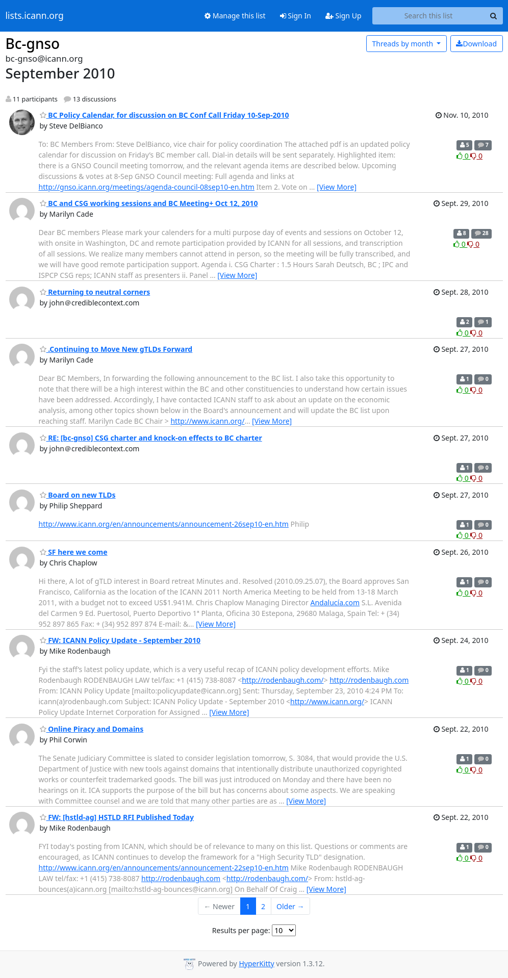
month (403, 43)
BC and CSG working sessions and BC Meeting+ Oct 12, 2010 (149, 203)
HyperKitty (256, 963)
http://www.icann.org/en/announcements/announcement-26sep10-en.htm (164, 524)
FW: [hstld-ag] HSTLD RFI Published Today (117, 817)
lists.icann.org (35, 16)
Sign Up (343, 15)
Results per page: (241, 930)
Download (476, 43)
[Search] (494, 15)
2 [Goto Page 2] (263, 906)
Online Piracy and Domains (92, 729)
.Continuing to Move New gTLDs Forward (116, 349)
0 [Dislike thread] (476, 156)
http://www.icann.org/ (207, 421)
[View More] (337, 187)
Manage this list (235, 15)
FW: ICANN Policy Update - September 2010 (120, 640)
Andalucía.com (335, 602)
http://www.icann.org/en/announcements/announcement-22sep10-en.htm (164, 867)
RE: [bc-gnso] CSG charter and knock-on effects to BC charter (151, 438)
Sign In (295, 15)
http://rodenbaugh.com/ (282, 680)
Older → (290, 906)
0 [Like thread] (463, 156)
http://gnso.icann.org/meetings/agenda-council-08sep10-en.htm (147, 187)
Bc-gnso (33, 43)
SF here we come (74, 552)
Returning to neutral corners (95, 292)
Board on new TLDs (78, 495)
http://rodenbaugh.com (369, 680)
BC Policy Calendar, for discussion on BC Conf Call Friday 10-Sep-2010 (164, 115)
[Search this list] (428, 15)
